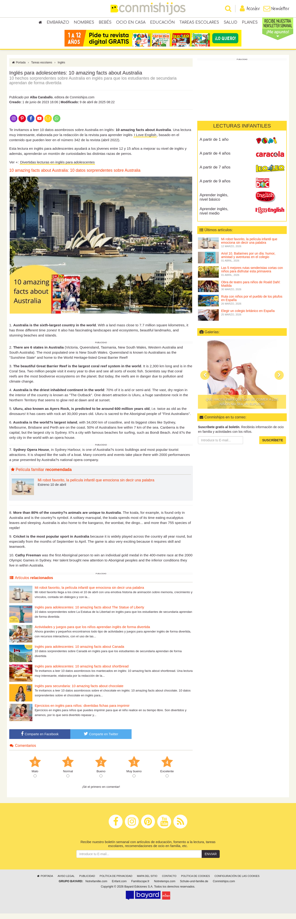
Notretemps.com (164, 886)
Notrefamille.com (96, 886)
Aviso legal (66, 881)
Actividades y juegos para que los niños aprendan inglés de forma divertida (92, 632)
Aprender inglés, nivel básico (214, 202)
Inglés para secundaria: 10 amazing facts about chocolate (79, 691)
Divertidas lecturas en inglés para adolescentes (57, 167)
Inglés (61, 67)
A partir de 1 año (214, 145)
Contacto (169, 881)
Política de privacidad (116, 881)
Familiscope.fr (140, 886)
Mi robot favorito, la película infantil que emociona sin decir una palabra (96, 485)
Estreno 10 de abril (52, 490)
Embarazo (58, 23)
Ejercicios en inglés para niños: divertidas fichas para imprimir (82, 711)
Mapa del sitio (147, 881)
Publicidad (87, 881)
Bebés (105, 23)
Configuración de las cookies (237, 881)
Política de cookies (195, 881)
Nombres (84, 23)
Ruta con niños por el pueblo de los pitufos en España (251, 303)
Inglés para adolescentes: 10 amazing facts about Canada (79, 652)
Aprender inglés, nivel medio (214, 216)
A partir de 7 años (215, 172)
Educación (162, 23)
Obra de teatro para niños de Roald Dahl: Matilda (250, 289)
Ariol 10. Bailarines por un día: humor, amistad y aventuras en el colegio (248, 260)
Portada (19, 67)
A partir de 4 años (215, 158)
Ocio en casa (130, 23)
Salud (230, 23)
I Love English (145, 140)
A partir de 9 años (215, 186)
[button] (205, 380)
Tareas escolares (199, 23)
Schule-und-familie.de (194, 886)
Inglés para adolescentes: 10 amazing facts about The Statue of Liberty (89, 612)
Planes (250, 23)
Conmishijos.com (224, 886)
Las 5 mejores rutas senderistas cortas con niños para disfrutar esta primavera (252, 274)
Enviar (211, 859)
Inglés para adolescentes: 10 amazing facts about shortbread (82, 671)
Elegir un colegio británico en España (247, 316)
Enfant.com (119, 886)
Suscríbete (272, 445)
